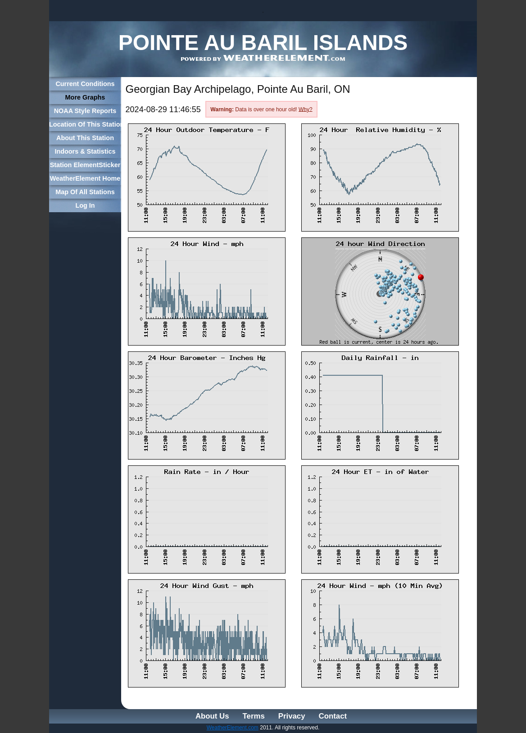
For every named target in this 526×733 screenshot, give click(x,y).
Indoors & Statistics (84, 151)
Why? (306, 109)
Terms (254, 716)
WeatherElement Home (85, 178)
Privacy (291, 716)
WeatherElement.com (232, 727)
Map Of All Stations (84, 192)
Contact (333, 716)
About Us (212, 716)
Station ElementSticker (85, 164)
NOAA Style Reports (85, 110)
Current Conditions (84, 83)
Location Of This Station (85, 124)
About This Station (85, 137)
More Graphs (85, 97)
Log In (85, 205)
